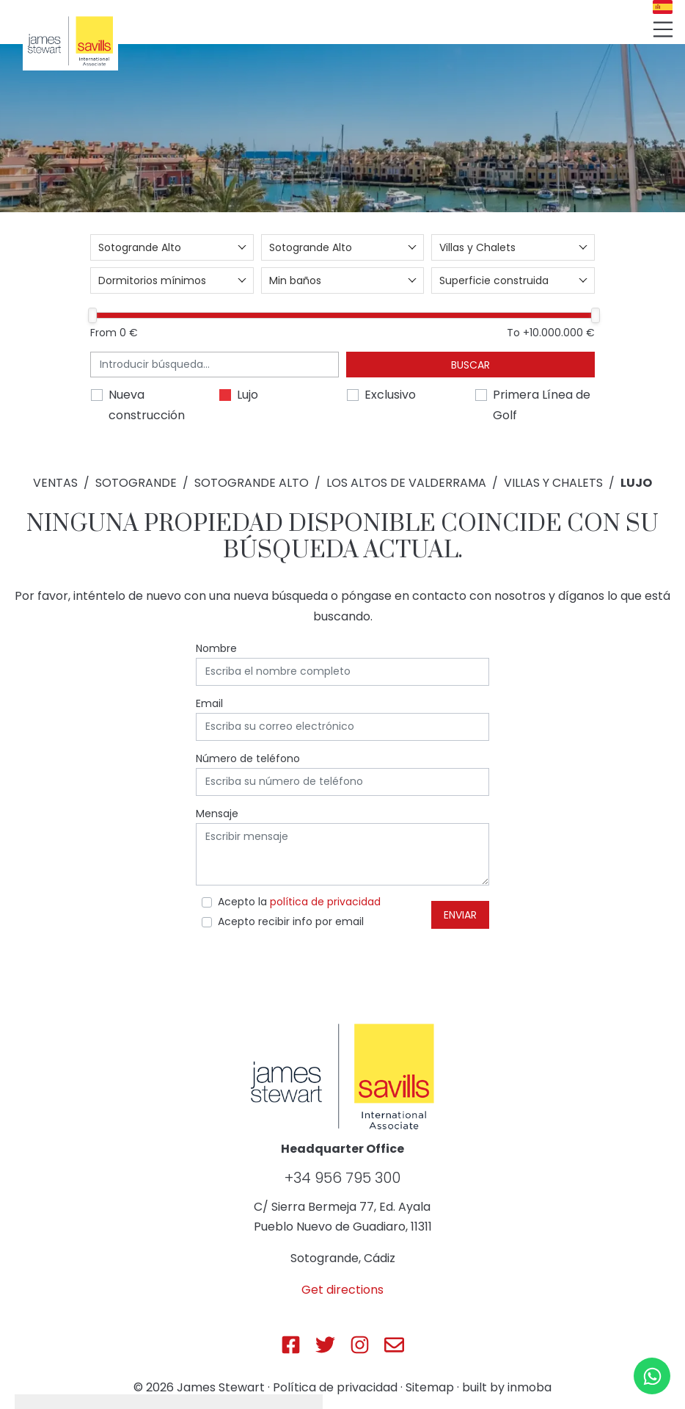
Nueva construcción (147, 404)
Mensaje (217, 813)
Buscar (470, 365)
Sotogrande (136, 482)
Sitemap (430, 1387)
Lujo (247, 394)
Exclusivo (390, 394)
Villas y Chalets (553, 482)
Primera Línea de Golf (541, 404)
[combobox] (172, 247)
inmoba (530, 1387)
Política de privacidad (335, 1387)
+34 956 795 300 (342, 1178)
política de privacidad (325, 901)
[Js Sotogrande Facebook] (291, 1345)
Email (209, 703)
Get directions (342, 1289)
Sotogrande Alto (251, 482)
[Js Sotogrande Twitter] (325, 1345)
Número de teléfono (248, 758)
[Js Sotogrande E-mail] (394, 1345)
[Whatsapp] (652, 1376)
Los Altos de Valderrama (406, 482)
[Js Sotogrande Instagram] (360, 1345)
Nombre (216, 648)
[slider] (92, 315)
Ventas (55, 482)
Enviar (460, 915)
